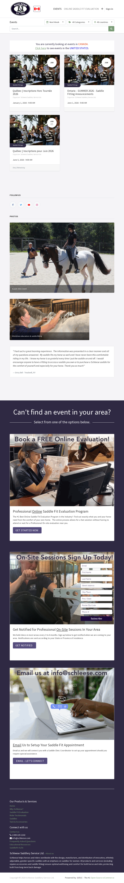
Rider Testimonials (18, 815)
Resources (25, 844)
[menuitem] (57, 9)
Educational (15, 844)
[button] (102, 9)
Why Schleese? (16, 809)
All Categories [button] (77, 22)
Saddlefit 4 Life (16, 847)
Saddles (13, 818)
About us (50, 853)
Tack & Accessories (18, 821)
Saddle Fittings (18, 85)
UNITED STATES (79, 48)
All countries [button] (101, 22)
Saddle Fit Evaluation (19, 812)
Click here (40, 48)
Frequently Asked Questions (23, 841)
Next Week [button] (53, 22)
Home (12, 805)
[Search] (111, 28)
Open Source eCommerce (102, 877)
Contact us (14, 831)
